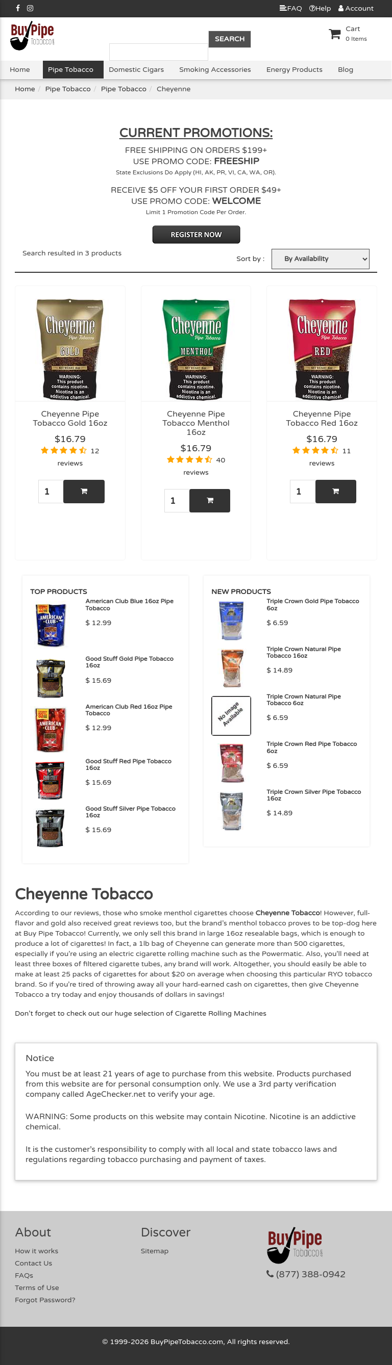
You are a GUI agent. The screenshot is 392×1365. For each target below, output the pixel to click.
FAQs (24, 1275)
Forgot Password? (45, 1300)
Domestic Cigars (136, 69)
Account (356, 8)
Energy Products (294, 69)
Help (320, 8)
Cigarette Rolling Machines (220, 1013)
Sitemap (155, 1251)
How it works (36, 1251)
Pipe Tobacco (70, 69)
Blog (345, 69)
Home (20, 69)
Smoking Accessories (215, 69)
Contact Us (33, 1263)
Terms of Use (37, 1287)
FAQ (291, 8)
